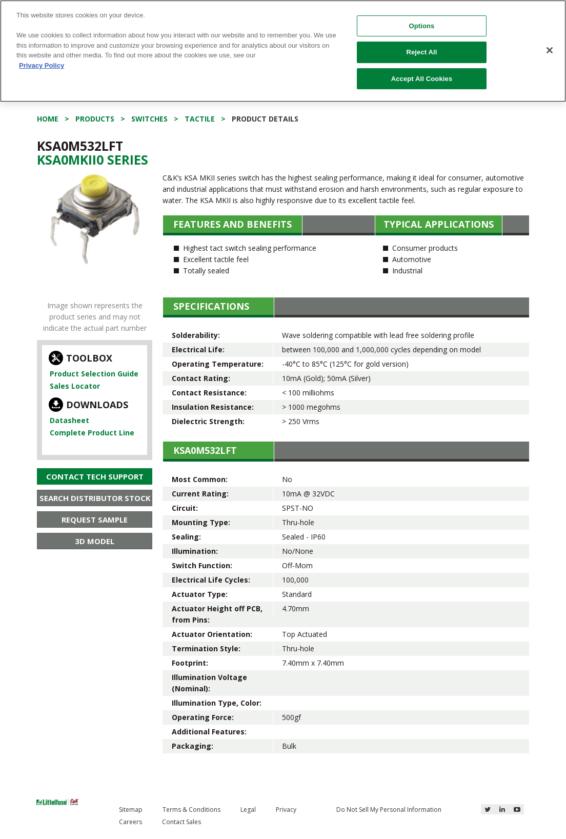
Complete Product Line (92, 432)
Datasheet (69, 420)
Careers (130, 821)
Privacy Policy (41, 65)
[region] (283, 51)
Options (421, 26)
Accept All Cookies (422, 79)
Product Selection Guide (94, 373)
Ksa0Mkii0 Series (92, 159)
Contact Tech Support (95, 476)
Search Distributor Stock (95, 498)
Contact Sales (181, 821)
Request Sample (95, 519)
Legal (248, 809)
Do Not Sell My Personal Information (388, 809)
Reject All (421, 52)
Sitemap (131, 809)
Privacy (286, 809)
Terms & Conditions (191, 809)
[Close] (549, 50)
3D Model (94, 541)
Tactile (200, 119)
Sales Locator (75, 386)
